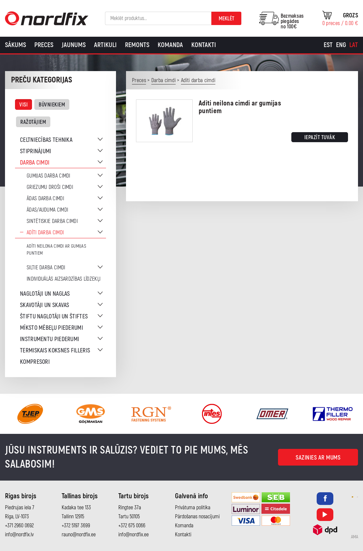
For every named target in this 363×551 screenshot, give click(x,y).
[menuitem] (328, 45)
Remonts (137, 45)
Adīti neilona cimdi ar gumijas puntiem (56, 249)
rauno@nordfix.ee (79, 534)
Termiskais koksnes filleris (55, 350)
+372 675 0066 (131, 525)
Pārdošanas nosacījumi (197, 516)
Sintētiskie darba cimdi (52, 221)
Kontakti (203, 45)
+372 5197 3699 (76, 525)
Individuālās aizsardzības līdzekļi (63, 279)
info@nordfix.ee (133, 534)
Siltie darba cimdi (46, 267)
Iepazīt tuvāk (319, 137)
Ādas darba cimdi (45, 198)
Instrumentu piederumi (49, 339)
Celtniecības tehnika (46, 140)
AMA (354, 537)
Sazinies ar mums (318, 458)
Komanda (170, 45)
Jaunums (74, 45)
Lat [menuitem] (353, 45)
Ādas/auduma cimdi (47, 210)
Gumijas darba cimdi (48, 176)
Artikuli (105, 45)
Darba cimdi (34, 163)
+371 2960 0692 (19, 525)
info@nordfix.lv (19, 534)
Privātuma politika (192, 507)
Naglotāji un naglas (45, 294)
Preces (43, 45)
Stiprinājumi (35, 151)
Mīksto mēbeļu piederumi (51, 328)
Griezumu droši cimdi (50, 187)
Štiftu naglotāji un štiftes (54, 316)
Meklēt (226, 18)
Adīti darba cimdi (45, 232)
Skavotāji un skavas (44, 305)
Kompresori (35, 362)
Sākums (15, 45)
